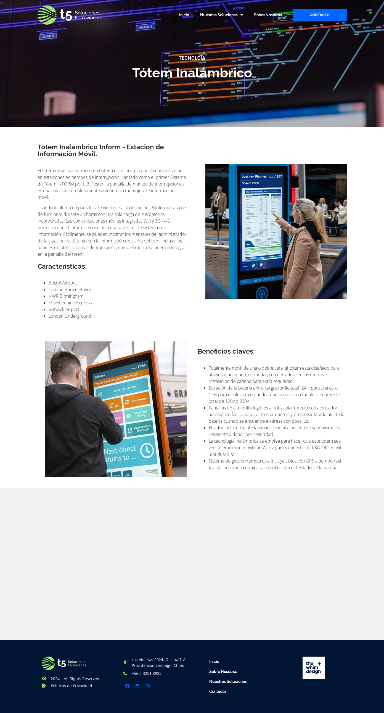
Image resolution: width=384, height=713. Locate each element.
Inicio (184, 15)
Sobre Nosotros (268, 15)
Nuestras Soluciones (221, 15)
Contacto (217, 691)
